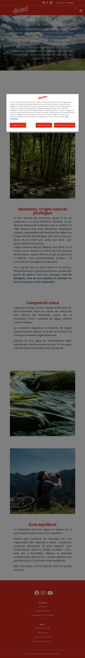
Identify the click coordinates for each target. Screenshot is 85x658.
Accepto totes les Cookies (64, 125)
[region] (42, 113)
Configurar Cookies (18, 125)
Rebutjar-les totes (44, 125)
